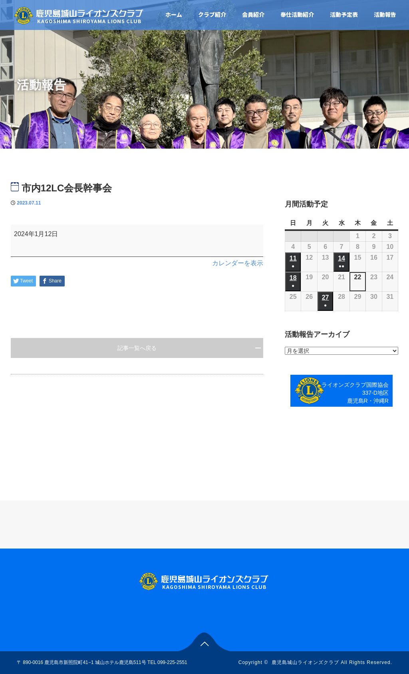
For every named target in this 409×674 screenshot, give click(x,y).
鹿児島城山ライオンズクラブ (305, 662)
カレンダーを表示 (237, 263)
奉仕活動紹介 (297, 14)
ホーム (173, 14)
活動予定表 (344, 14)
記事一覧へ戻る (137, 348)
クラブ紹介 (212, 14)
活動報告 (385, 14)
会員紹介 (253, 14)
